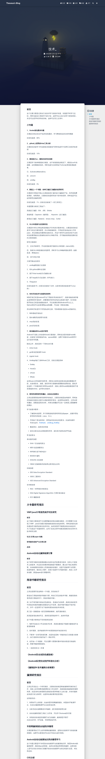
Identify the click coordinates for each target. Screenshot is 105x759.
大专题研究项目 (94, 119)
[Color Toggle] (97, 3)
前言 (90, 114)
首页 (62, 3)
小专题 (91, 116)
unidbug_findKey (53, 423)
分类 (75, 3)
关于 (88, 3)
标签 (81, 3)
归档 (69, 3)
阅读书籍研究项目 (95, 121)
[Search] (93, 3)
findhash (42, 423)
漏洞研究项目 (93, 124)
